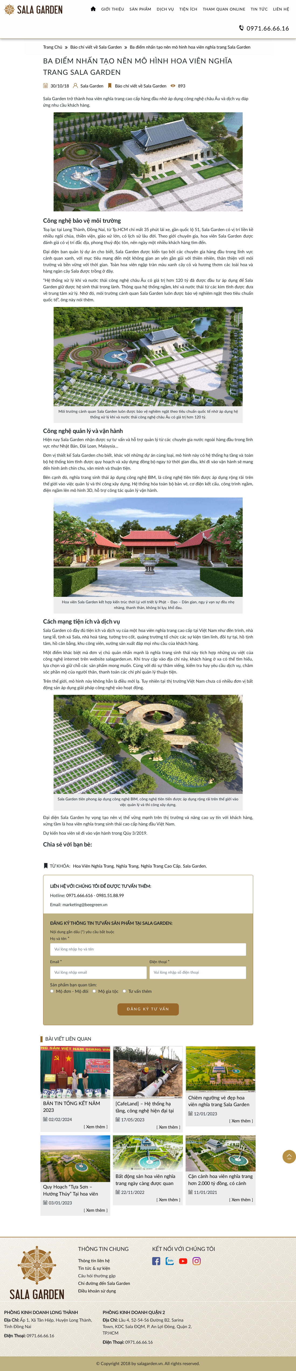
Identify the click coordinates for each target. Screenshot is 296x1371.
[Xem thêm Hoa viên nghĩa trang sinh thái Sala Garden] (33, 9)
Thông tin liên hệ (94, 1261)
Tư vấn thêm (140, 991)
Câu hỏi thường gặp (97, 1276)
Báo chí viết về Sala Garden (140, 86)
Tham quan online (224, 9)
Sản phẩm (140, 9)
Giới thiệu (112, 9)
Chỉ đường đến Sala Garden (104, 1283)
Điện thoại (159, 962)
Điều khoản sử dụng (97, 1291)
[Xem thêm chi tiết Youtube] (183, 1264)
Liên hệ (281, 9)
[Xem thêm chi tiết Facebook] (156, 1264)
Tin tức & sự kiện (94, 1268)
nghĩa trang (127, 866)
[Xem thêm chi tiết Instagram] (197, 1264)
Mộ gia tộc (108, 991)
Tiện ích (188, 9)
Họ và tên (59, 938)
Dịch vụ (165, 9)
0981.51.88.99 (110, 895)
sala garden (194, 866)
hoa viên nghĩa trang (93, 866)
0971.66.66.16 (268, 29)
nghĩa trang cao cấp (160, 866)
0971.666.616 (79, 895)
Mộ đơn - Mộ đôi (72, 991)
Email (56, 962)
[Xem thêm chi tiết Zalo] (170, 1264)
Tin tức (259, 9)
